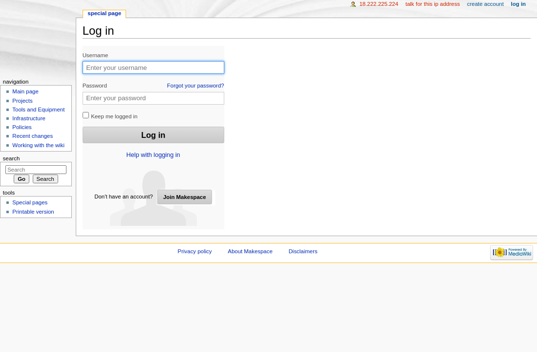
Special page (104, 13)
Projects (22, 101)
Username (95, 55)
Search (11, 158)
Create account (485, 4)
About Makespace (250, 251)
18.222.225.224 (378, 4)
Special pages (29, 202)
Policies (21, 127)
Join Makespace (184, 197)
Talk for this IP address (433, 4)
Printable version (33, 212)
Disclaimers (303, 251)
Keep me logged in (110, 115)
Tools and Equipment (38, 109)
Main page (25, 91)
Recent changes (32, 136)
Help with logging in (153, 155)
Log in (518, 4)
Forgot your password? (195, 85)
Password (153, 85)
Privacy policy (195, 251)
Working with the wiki (38, 145)
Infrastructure (28, 118)
